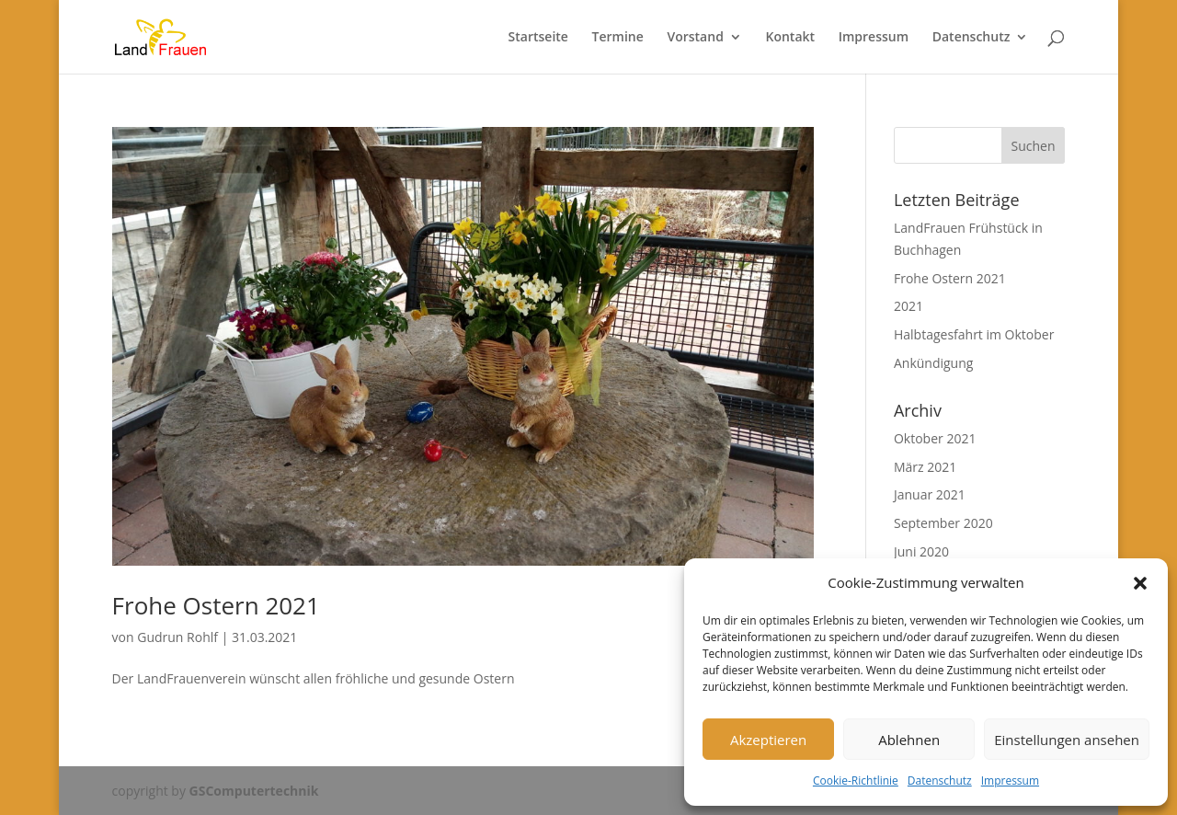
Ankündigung (933, 363)
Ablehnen (909, 739)
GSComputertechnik (254, 790)
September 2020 (943, 523)
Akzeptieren (768, 739)
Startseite (538, 37)
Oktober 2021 (935, 438)
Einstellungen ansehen (1066, 739)
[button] (1140, 583)
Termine (618, 37)
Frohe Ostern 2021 (216, 605)
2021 (908, 306)
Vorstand (695, 37)
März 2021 (925, 467)
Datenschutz (940, 780)
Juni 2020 (921, 551)
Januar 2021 (930, 494)
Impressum (1010, 780)
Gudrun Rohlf (177, 637)
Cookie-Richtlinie (855, 780)
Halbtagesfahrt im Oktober (974, 334)
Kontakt (791, 37)
